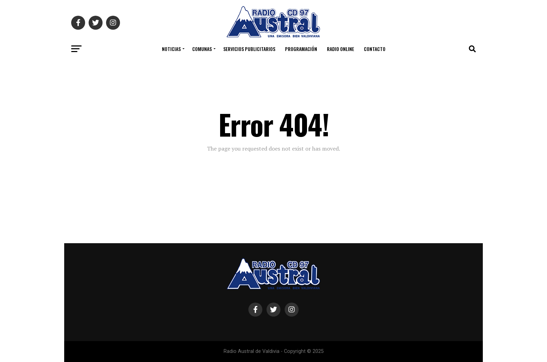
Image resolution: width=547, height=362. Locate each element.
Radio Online (340, 48)
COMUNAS (202, 48)
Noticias (171, 48)
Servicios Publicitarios (249, 48)
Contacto (374, 48)
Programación (301, 48)
